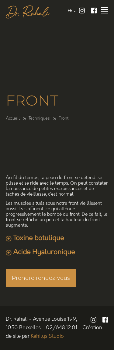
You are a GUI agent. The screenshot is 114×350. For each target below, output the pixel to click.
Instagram (82, 10)
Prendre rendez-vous (41, 278)
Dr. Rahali (27, 13)
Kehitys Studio (47, 336)
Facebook (94, 10)
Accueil (13, 118)
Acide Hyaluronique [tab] (44, 252)
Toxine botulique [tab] (38, 238)
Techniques (39, 118)
